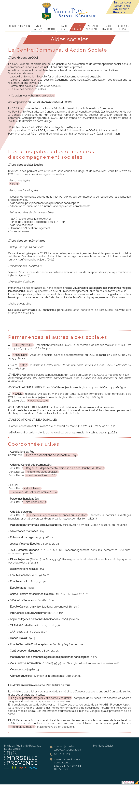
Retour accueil (122, 2)
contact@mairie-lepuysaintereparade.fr (67, 748)
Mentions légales (103, 745)
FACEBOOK (119, 12)
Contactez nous (122, 6)
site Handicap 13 (36, 502)
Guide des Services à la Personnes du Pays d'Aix (58, 515)
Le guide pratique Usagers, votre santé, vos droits (41, 698)
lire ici (15, 183)
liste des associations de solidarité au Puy (51, 455)
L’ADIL (18, 393)
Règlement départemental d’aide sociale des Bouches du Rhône (65, 468)
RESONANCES (23, 345)
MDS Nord (20, 354)
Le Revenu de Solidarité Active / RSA (34, 492)
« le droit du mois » (22, 726)
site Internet (33, 488)
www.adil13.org (39, 400)
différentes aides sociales (42, 471)
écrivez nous (121, 9)
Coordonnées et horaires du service (32, 95)
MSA (24, 365)
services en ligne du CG (41, 475)
